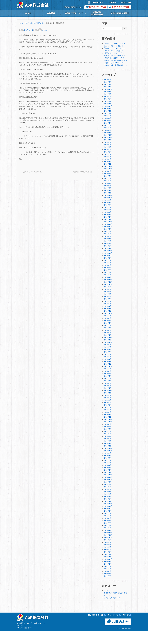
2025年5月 (108, 94)
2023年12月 (108, 135)
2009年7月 (108, 545)
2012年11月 (108, 448)
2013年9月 (108, 424)
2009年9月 (108, 540)
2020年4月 (108, 241)
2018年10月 (108, 284)
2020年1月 (108, 248)
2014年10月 (108, 393)
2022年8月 (108, 174)
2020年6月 (108, 236)
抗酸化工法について (74, 13)
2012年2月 (108, 470)
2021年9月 (108, 200)
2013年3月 (108, 439)
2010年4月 (108, 523)
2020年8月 (108, 231)
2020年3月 (108, 243)
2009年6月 (108, 547)
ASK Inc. (42, 30)
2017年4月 (108, 328)
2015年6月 (108, 376)
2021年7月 (108, 205)
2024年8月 (108, 116)
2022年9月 (108, 171)
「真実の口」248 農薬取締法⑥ (81, 172)
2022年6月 (108, 178)
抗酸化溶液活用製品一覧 (96, 13)
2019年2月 (108, 275)
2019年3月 (108, 272)
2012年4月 (108, 465)
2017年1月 (108, 335)
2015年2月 (108, 386)
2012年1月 (108, 472)
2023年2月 (108, 159)
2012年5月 (108, 463)
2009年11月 (108, 535)
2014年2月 (108, 412)
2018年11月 (108, 282)
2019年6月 (108, 265)
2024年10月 (108, 111)
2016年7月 (108, 349)
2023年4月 (108, 154)
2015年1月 (108, 388)
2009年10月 (108, 537)
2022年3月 (108, 186)
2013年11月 (108, 419)
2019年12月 (108, 251)
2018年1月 (108, 306)
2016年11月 (108, 340)
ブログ (27, 23)
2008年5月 (108, 574)
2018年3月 (108, 301)
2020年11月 (108, 224)
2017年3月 (108, 330)
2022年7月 (108, 176)
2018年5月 (108, 296)
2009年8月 (108, 542)
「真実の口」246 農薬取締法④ (32, 172)
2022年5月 (108, 181)
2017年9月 (108, 316)
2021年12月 (108, 193)
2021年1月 (108, 219)
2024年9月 (108, 113)
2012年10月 (108, 451)
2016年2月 (108, 357)
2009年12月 (108, 533)
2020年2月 (108, 246)
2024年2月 (108, 130)
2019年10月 (108, 255)
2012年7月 (108, 458)
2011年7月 (108, 487)
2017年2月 (108, 333)
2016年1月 (108, 359)
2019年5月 (108, 268)
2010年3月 (108, 525)
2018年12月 (108, 280)
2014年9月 (108, 395)
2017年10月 (108, 313)
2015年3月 (108, 383)
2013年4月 (108, 436)
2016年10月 (108, 342)
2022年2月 (108, 188)
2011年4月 (108, 494)
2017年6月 (108, 323)
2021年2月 (108, 217)
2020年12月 (108, 222)
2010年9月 (108, 511)
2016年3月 (108, 354)
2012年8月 (108, 455)
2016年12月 (108, 337)
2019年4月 (108, 270)
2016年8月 (108, 347)
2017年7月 (108, 321)
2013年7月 (108, 429)
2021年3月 (108, 214)
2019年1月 (108, 277)
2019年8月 (108, 260)
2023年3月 (108, 157)
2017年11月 (108, 311)
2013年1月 (108, 443)
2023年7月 (108, 147)
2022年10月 (108, 169)
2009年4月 (108, 549)
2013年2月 (108, 441)
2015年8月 (108, 371)
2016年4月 (108, 352)
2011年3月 (108, 496)
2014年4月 (108, 407)
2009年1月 (108, 557)
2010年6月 (108, 518)
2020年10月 (108, 227)
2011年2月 (108, 499)
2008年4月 (108, 576)
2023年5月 (108, 152)
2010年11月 (108, 506)
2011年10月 (108, 480)
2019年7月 (108, 263)
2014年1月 (108, 415)
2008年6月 (108, 571)
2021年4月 (108, 212)
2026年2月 (108, 84)
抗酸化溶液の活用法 (119, 13)
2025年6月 (108, 92)
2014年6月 (108, 402)
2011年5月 (108, 492)
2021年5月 (108, 210)
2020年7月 (108, 234)
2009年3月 (108, 552)
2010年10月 (108, 508)
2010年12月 (108, 504)
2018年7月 (108, 292)
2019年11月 (108, 253)
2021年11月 (108, 195)
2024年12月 (108, 106)
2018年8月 (108, 289)
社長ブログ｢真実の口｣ (37, 23)
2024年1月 (108, 133)
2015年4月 (108, 381)
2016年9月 (108, 345)
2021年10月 (108, 198)
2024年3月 (108, 128)
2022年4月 (108, 183)
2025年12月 (108, 89)
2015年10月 (108, 366)
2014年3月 (108, 410)
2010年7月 (108, 516)
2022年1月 (108, 190)
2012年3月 (108, 468)
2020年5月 (108, 239)
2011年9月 (108, 482)
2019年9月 (108, 258)
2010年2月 (108, 528)
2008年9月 (108, 564)
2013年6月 (108, 431)
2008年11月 (108, 561)
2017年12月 (108, 308)
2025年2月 (108, 101)
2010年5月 (108, 521)
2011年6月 (108, 489)
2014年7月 (108, 400)
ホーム (21, 23)
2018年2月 (108, 304)
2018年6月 (108, 294)
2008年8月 (108, 566)
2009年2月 (108, 554)
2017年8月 (108, 318)
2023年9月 (108, 142)
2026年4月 (108, 80)
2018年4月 (108, 299)
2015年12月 (108, 361)
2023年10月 (108, 140)
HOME (28, 13)
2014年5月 (108, 405)
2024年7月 (108, 118)
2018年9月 (108, 287)
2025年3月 (108, 99)
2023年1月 (108, 161)
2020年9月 (108, 229)
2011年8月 (108, 484)
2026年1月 (108, 87)
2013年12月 (108, 417)
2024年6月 (108, 121)
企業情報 (51, 13)
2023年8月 (108, 145)
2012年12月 (108, 446)
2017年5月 (108, 325)
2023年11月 (108, 137)
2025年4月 (108, 96)
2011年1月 (108, 501)
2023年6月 (108, 149)
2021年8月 (108, 202)
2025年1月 (108, 104)
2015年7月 (108, 374)
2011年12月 (108, 475)
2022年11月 (108, 166)
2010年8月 (108, 513)
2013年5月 (108, 434)
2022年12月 (108, 164)
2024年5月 (108, 123)
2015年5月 (108, 378)
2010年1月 (108, 530)
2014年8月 (108, 398)
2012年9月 (108, 453)
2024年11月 (108, 108)
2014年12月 (108, 390)
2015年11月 (108, 364)
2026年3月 (108, 82)
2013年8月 (108, 427)
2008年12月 (108, 559)
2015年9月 (108, 369)
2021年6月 (108, 207)
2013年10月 (108, 422)
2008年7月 (108, 569)
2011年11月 (108, 477)
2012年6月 (108, 460)
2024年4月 (108, 125)
